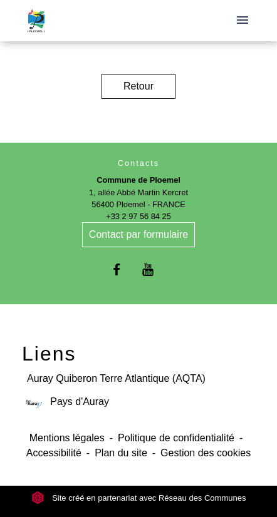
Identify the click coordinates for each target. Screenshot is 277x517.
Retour (138, 86)
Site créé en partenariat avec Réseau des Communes (138, 498)
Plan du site (121, 453)
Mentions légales (67, 438)
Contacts (139, 163)
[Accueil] (36, 20)
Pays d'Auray (65, 402)
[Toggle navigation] (242, 20)
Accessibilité (53, 453)
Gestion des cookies (205, 453)
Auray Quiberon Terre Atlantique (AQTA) (116, 378)
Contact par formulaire (138, 234)
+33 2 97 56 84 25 (138, 216)
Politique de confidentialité (176, 438)
